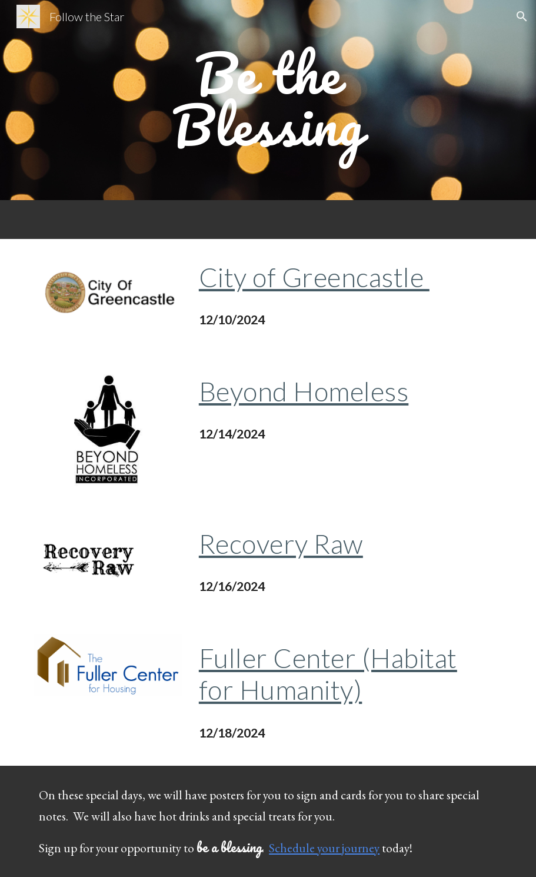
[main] (268, 100)
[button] (522, 16)
